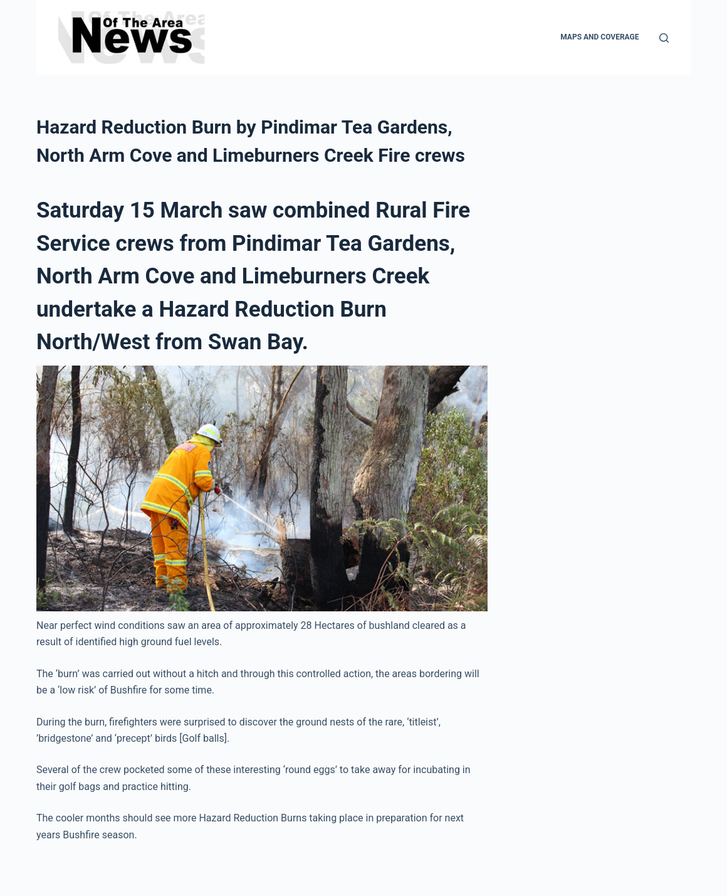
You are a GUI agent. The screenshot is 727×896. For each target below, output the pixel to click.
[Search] (664, 38)
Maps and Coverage (599, 37)
